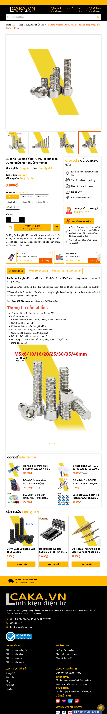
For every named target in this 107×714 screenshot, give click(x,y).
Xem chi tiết (21, 564)
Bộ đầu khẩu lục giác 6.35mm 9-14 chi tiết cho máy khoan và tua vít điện (52, 551)
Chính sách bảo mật (15, 662)
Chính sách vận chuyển (16, 650)
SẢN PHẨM (22, 512)
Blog (8, 681)
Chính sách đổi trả (14, 658)
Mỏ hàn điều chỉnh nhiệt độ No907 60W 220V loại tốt (36, 468)
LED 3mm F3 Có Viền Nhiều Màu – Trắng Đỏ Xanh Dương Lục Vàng (35, 497)
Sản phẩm (10, 677)
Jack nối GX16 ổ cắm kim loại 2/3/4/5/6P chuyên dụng (86, 497)
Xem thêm (53, 443)
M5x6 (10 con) (12, 197)
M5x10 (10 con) (27, 197)
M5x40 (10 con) (13, 207)
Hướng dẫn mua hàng (66, 650)
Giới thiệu (10, 685)
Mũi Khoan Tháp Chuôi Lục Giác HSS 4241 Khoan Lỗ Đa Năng (85, 551)
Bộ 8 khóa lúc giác (26, 301)
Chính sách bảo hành (15, 654)
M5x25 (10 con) (27, 202)
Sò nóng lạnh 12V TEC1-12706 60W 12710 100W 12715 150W (86, 468)
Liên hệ (9, 689)
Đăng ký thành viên (64, 658)
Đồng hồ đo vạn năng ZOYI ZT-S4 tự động (34, 481)
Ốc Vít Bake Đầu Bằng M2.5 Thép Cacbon (18, 550)
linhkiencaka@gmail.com (21, 627)
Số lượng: (10, 214)
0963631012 (62, 676)
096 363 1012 (81, 212)
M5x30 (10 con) (42, 202)
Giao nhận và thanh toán (66, 654)
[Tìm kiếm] (98, 17)
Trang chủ (10, 673)
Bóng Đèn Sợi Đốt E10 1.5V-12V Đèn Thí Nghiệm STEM (86, 482)
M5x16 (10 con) (41, 197)
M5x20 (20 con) (13, 202)
